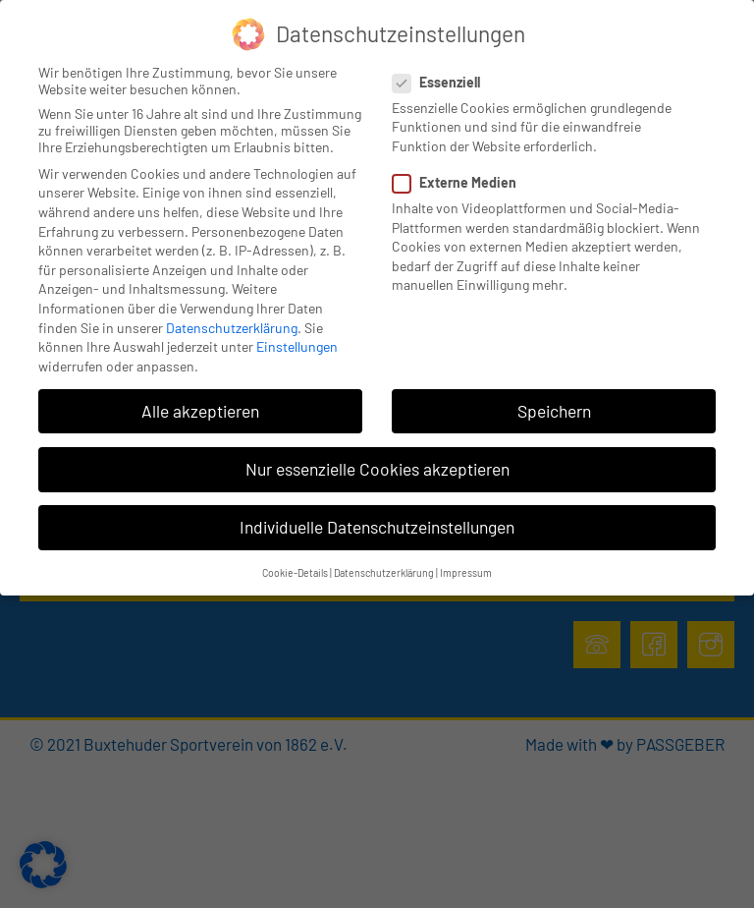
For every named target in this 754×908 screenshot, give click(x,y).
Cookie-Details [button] (295, 572)
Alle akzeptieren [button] (200, 411)
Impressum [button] (466, 572)
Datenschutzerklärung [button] (384, 572)
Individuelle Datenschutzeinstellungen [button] (377, 527)
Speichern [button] (554, 411)
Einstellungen (297, 346)
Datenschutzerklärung (231, 327)
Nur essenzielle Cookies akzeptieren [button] (377, 469)
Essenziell (442, 82)
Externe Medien (460, 182)
